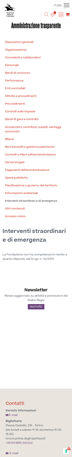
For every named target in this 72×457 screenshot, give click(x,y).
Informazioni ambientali (21, 193)
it (55, 6)
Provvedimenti (15, 104)
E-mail (12, 415)
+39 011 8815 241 (16, 443)
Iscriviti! (36, 306)
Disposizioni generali (19, 42)
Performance (14, 81)
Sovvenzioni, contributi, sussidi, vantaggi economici (33, 129)
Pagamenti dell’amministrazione (27, 170)
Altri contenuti (15, 209)
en (59, 6)
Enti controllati (15, 88)
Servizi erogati (14, 162)
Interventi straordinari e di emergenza (31, 201)
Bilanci (9, 139)
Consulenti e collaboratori (23, 58)
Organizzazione (15, 50)
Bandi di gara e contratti (21, 119)
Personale (12, 65)
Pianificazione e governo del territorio (31, 185)
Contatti (15, 403)
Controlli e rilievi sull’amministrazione (30, 155)
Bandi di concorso (17, 73)
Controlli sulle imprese (20, 112)
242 (30, 443)
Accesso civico (15, 216)
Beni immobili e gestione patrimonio (30, 147)
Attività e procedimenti (21, 96)
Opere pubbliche (16, 178)
